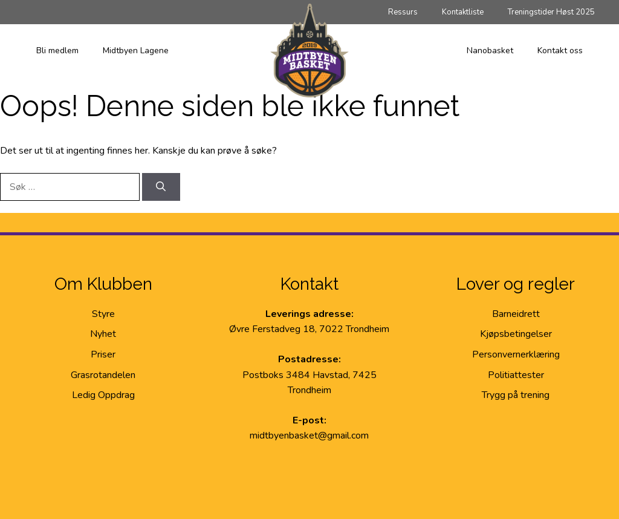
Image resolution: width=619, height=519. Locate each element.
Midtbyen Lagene (136, 50)
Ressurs (403, 12)
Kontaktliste (463, 12)
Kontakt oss (560, 50)
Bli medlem (57, 50)
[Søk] (161, 187)
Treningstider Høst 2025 (551, 12)
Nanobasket (490, 50)
